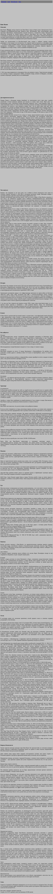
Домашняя (3, 1)
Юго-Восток (14, 1)
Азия (8, 1)
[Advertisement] (26, 13)
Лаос (19, 1)
